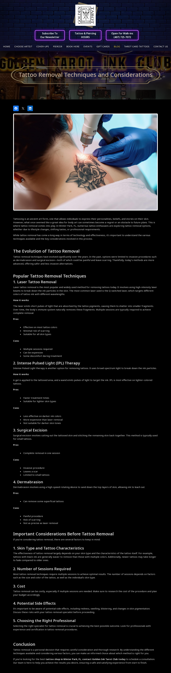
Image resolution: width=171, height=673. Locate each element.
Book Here (72, 46)
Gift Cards (103, 46)
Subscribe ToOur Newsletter (49, 35)
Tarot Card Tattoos (136, 46)
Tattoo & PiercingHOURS (85, 35)
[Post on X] (23, 108)
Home (6, 46)
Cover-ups (42, 46)
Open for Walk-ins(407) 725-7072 (122, 35)
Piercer (57, 46)
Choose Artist (23, 46)
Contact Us (161, 46)
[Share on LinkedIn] (30, 108)
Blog (117, 46)
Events (87, 46)
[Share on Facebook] (16, 108)
